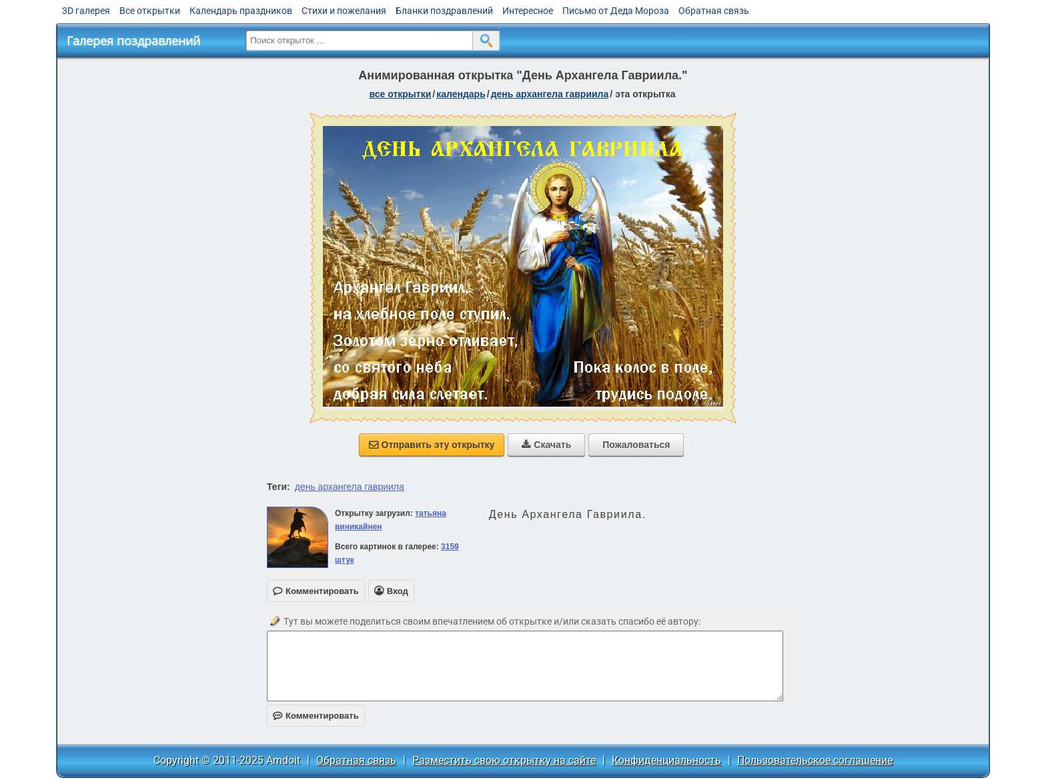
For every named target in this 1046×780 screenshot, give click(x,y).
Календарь (461, 94)
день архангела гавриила (349, 486)
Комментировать (316, 716)
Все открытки (149, 10)
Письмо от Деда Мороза (615, 10)
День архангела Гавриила (550, 94)
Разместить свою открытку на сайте (504, 760)
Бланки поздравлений (444, 10)
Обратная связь (713, 10)
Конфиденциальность (666, 760)
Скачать (546, 444)
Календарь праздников (240, 10)
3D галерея (86, 10)
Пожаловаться (636, 444)
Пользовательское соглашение (815, 760)
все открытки (401, 94)
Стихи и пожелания (344, 10)
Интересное (527, 10)
